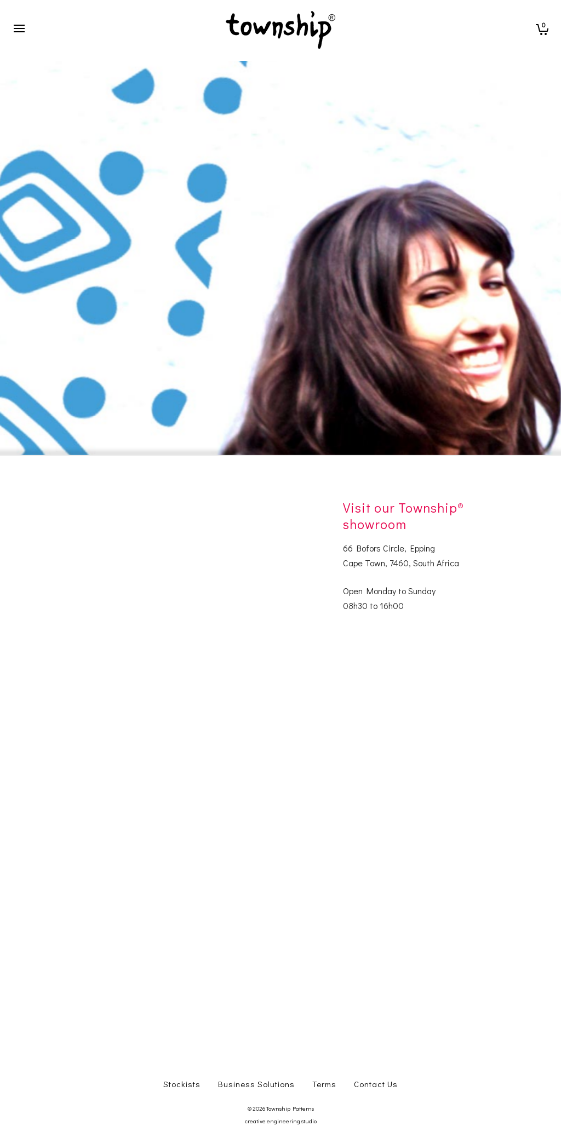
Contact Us (376, 1083)
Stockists (182, 1083)
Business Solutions (256, 1083)
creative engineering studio (281, 1121)
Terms (324, 1083)
